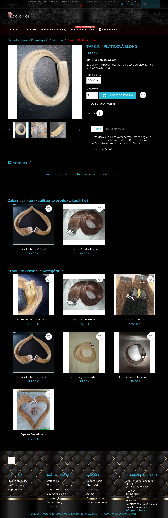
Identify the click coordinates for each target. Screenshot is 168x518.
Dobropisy (92, 489)
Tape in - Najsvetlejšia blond (84, 377)
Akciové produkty (17, 480)
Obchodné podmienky (59, 485)
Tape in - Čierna (135, 319)
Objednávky (93, 485)
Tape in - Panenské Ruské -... (135, 377)
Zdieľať (99, 113)
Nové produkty (16, 485)
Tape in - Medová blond (33, 249)
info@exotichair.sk (136, 510)
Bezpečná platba (56, 493)
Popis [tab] (97, 128)
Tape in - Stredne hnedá (84, 249)
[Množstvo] (90, 95)
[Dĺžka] (93, 80)
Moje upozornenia (96, 502)
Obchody (52, 506)
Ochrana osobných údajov (62, 489)
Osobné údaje (94, 480)
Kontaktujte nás (56, 498)
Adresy (90, 493)
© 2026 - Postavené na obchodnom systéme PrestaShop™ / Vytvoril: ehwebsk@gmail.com (84, 513)
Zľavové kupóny (95, 498)
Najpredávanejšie (17, 489)
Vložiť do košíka (118, 95)
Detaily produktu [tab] (116, 128)
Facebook (11, 460)
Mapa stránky (54, 502)
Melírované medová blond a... (33, 319)
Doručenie (53, 480)
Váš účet (92, 475)
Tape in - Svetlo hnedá (33, 434)
